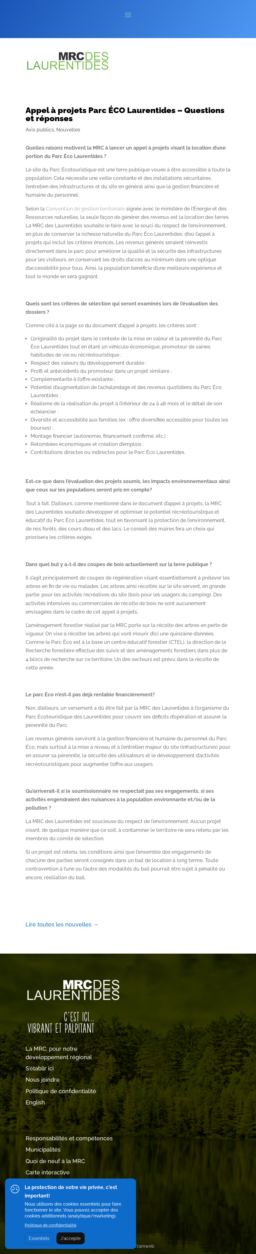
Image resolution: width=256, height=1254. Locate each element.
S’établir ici (40, 1068)
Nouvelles (68, 130)
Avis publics (40, 130)
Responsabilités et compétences (69, 1138)
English (35, 1102)
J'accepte (71, 1238)
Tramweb (144, 1246)
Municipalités (43, 1149)
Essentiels (39, 1238)
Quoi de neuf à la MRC (55, 1161)
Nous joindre (43, 1079)
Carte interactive (48, 1172)
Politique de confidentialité (61, 1091)
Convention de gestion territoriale (85, 209)
